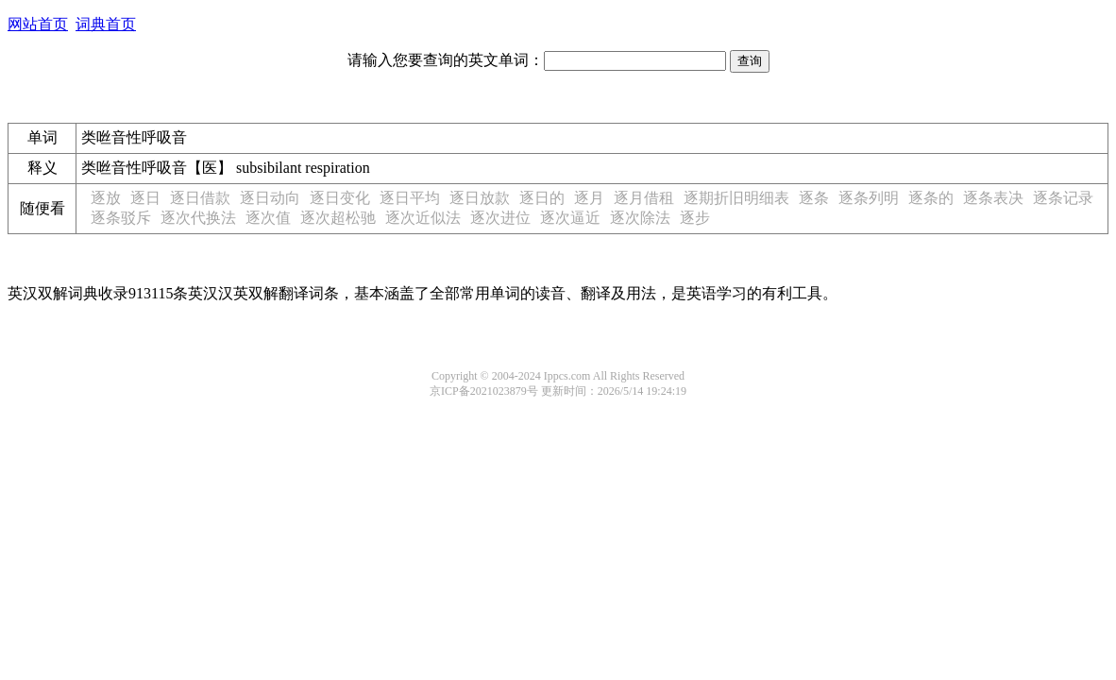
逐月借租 (644, 198)
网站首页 (38, 24)
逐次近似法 (423, 218)
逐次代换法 (198, 218)
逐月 (589, 198)
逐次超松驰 (338, 218)
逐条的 (931, 198)
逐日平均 (410, 198)
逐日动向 (270, 198)
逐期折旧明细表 (736, 198)
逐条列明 (868, 198)
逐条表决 (993, 198)
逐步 (695, 218)
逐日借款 (200, 198)
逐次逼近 (570, 218)
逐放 (106, 198)
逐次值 (268, 218)
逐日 (145, 198)
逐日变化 (340, 198)
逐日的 (542, 198)
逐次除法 (640, 218)
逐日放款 (479, 198)
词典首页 (106, 24)
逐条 (814, 198)
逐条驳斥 (121, 218)
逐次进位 (500, 218)
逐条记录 (1063, 198)
